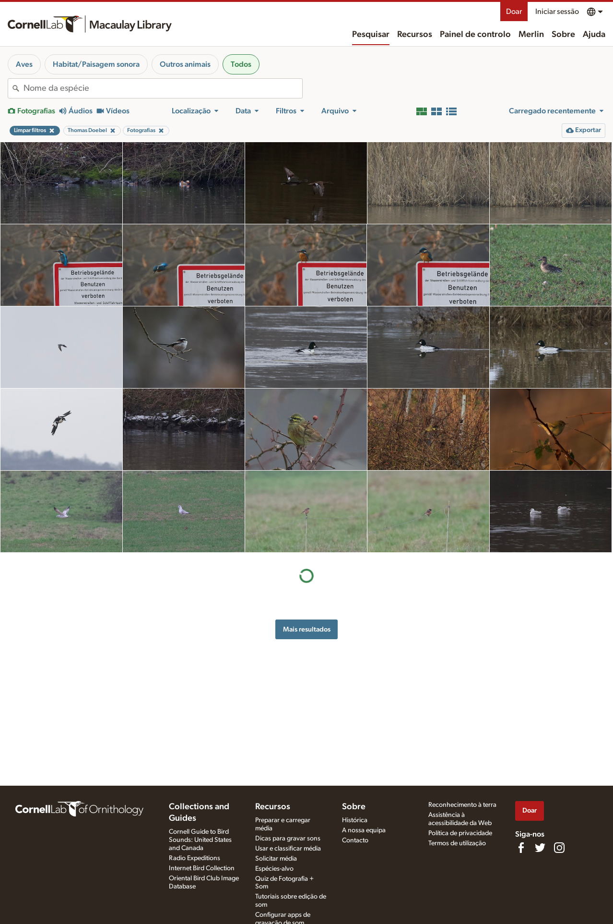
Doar (514, 11)
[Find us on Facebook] (521, 847)
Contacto (355, 840)
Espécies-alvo (274, 868)
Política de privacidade (460, 833)
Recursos (414, 34)
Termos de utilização (457, 843)
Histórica (354, 820)
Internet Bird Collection (202, 868)
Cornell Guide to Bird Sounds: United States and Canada (200, 839)
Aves (24, 64)
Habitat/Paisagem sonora (96, 64)
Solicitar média (276, 858)
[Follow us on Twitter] (540, 847)
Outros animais (185, 64)
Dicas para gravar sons (287, 838)
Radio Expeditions (194, 858)
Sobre (563, 34)
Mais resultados (306, 629)
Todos (241, 64)
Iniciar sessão (557, 11)
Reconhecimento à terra (462, 805)
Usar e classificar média (288, 848)
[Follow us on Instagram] (559, 847)
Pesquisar (370, 34)
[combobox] (163, 88)
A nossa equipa (364, 830)
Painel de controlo (475, 34)
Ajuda (594, 34)
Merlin (531, 34)
